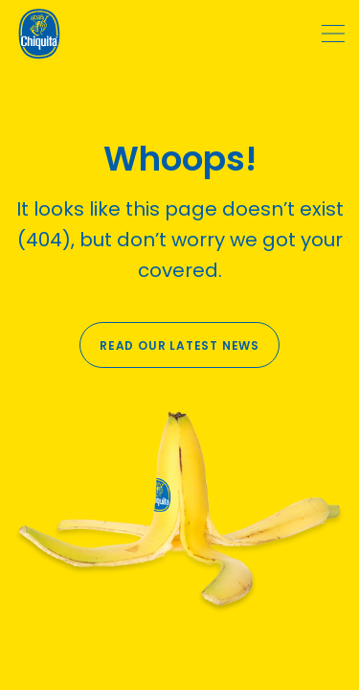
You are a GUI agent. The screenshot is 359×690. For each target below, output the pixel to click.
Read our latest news (179, 345)
